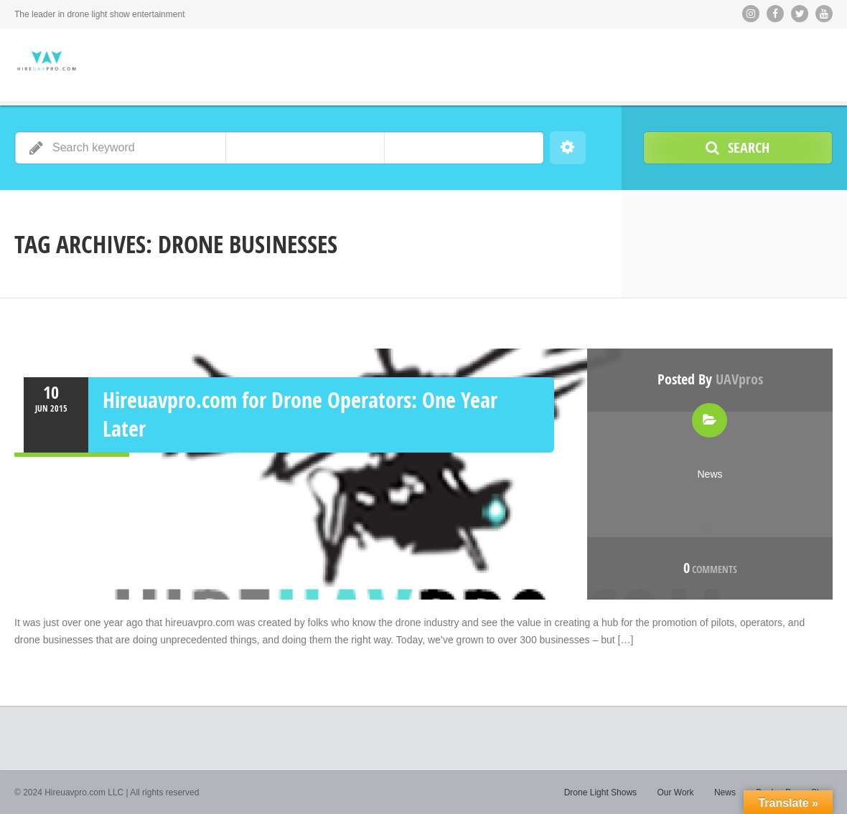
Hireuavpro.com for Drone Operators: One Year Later (300, 414)
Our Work (675, 792)
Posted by (710, 379)
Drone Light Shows (600, 792)
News (709, 474)
